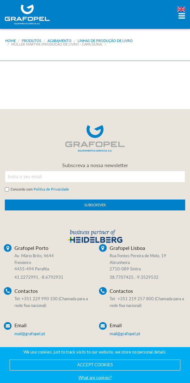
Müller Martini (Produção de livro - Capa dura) (56, 44)
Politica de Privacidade (51, 189)
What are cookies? (95, 377)
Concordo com (40, 189)
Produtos (31, 40)
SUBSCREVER (95, 205)
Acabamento (59, 40)
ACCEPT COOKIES (95, 364)
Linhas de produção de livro (105, 40)
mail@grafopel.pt (29, 333)
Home (10, 40)
